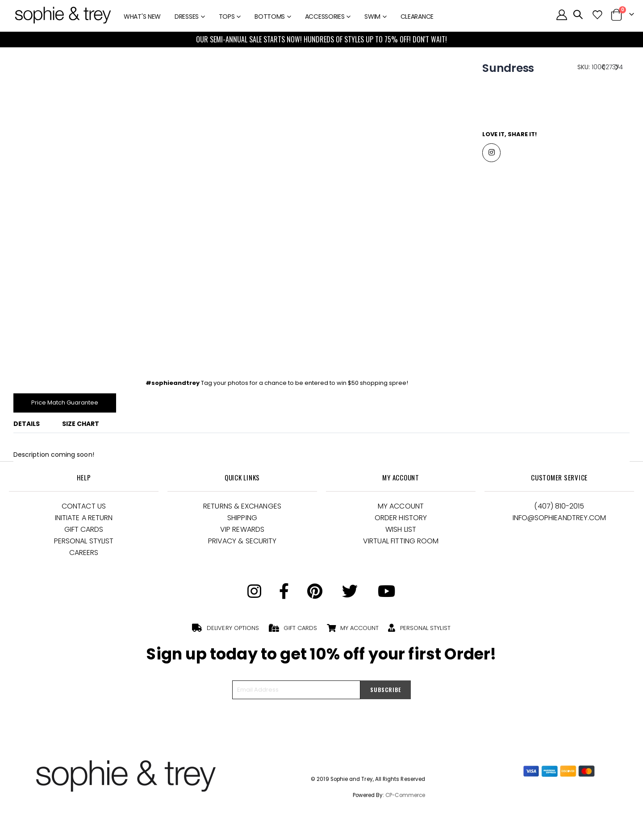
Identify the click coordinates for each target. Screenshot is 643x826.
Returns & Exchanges (242, 509)
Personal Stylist (83, 543)
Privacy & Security (242, 543)
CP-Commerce (405, 797)
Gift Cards (84, 532)
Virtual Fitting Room (401, 543)
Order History (401, 520)
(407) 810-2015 (559, 509)
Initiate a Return (84, 520)
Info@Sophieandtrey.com (559, 520)
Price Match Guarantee (67, 404)
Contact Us (84, 509)
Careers (84, 555)
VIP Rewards (242, 532)
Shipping (242, 520)
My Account (401, 509)
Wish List (400, 532)
